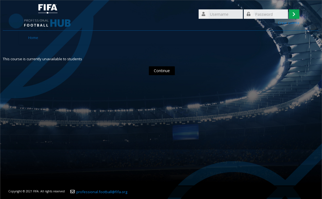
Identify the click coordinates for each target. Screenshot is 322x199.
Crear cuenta (288, 22)
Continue (162, 70)
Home (33, 37)
